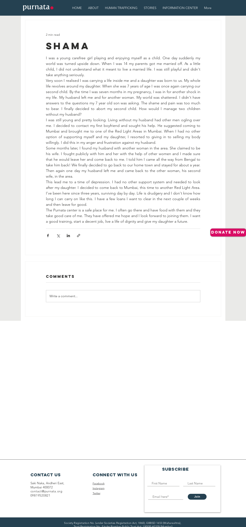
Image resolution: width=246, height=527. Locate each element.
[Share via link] (79, 236)
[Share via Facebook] (48, 236)
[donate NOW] (228, 232)
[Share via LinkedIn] (68, 236)
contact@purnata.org (46, 491)
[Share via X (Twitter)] (58, 236)
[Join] (197, 497)
